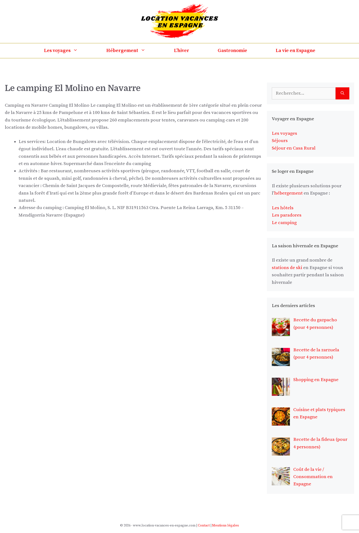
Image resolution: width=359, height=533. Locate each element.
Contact (204, 525)
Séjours (280, 140)
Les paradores (287, 215)
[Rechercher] (342, 93)
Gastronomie (232, 51)
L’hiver (181, 51)
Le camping (284, 222)
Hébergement (133, 50)
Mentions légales (225, 525)
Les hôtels (283, 208)
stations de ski (287, 267)
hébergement (288, 193)
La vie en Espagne (295, 51)
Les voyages (68, 50)
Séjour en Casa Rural (294, 148)
